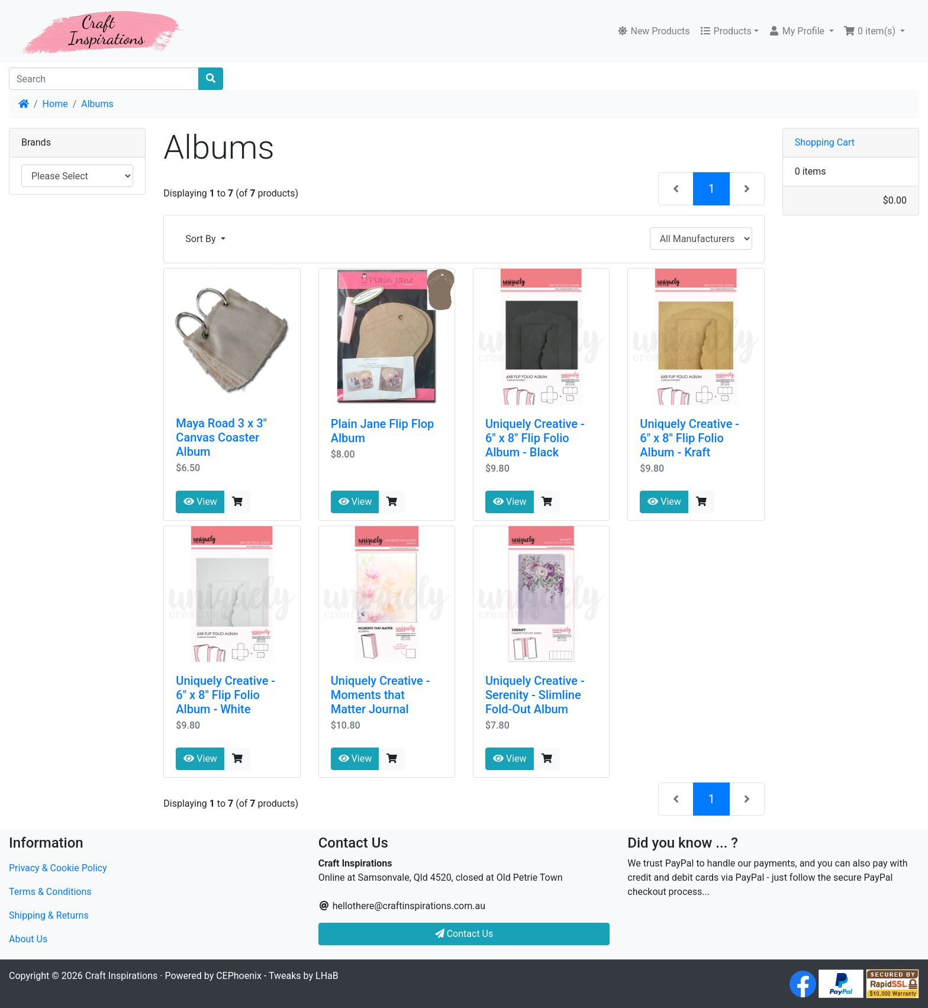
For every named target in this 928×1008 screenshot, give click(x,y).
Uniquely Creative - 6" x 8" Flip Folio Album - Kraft (689, 438)
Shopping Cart (825, 142)
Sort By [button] (201, 238)
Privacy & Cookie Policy (58, 868)
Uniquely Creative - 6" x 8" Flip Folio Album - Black (535, 438)
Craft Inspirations (121, 975)
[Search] (104, 78)
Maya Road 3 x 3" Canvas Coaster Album (221, 437)
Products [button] (726, 31)
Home (55, 104)
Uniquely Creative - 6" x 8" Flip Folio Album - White (225, 695)
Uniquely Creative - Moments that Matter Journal (380, 695)
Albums (97, 104)
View (200, 501)
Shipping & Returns (49, 915)
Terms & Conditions (50, 891)
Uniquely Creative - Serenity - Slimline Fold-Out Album (535, 695)
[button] (801, 31)
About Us (28, 939)
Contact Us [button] (464, 933)
